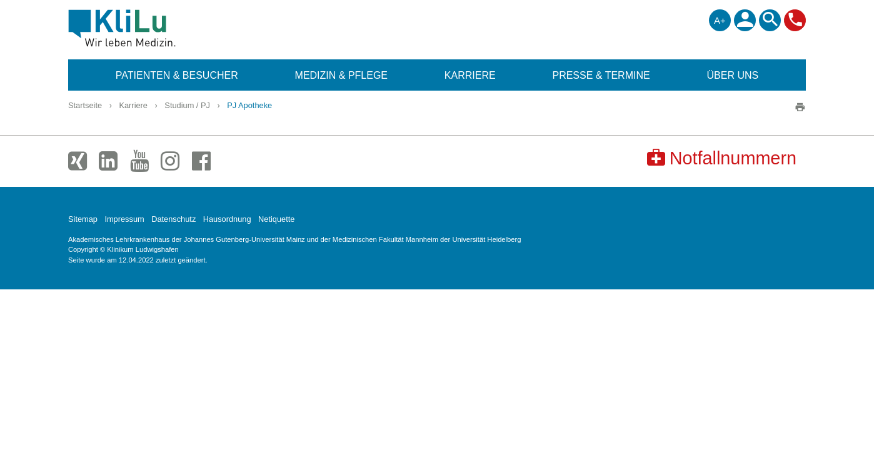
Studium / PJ (187, 105)
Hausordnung (227, 219)
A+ (720, 20)
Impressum (124, 219)
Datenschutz (173, 219)
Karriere (133, 105)
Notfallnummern (721, 158)
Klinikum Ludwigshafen (150, 28)
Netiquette (276, 219)
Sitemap (83, 219)
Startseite (85, 105)
